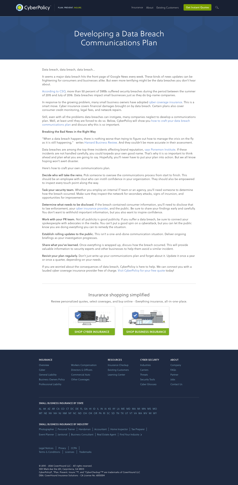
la (118, 408)
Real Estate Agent (106, 434)
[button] (138, 9)
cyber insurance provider (92, 208)
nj (60, 413)
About (149, 7)
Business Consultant (82, 434)
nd (80, 413)
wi (150, 413)
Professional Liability (50, 384)
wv (145, 413)
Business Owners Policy (52, 379)
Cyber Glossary (148, 384)
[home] (49, 7)
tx (122, 413)
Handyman (85, 429)
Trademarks (85, 452)
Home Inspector (119, 429)
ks (109, 408)
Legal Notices (46, 448)
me (123, 408)
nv (50, 413)
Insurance (137, 7)
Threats (144, 374)
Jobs (172, 379)
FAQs (173, 370)
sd (113, 413)
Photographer (46, 429)
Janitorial (62, 434)
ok (90, 413)
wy (155, 413)
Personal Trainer (66, 429)
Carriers (144, 370)
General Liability (48, 374)
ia (105, 408)
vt (131, 413)
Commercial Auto (80, 374)
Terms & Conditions (49, 452)
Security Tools (147, 379)
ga (85, 408)
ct (67, 408)
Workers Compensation (84, 365)
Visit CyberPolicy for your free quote (141, 270)
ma (134, 408)
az (49, 408)
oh (85, 413)
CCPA (74, 448)
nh (55, 413)
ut (126, 413)
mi (138, 408)
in (101, 408)
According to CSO (54, 91)
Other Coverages (80, 379)
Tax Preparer (138, 429)
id (94, 408)
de (77, 408)
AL (40, 408)
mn (144, 408)
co (63, 408)
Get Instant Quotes (197, 7)
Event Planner (46, 434)
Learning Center (116, 374)
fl (81, 408)
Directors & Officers (81, 370)
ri (104, 413)
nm (65, 413)
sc (108, 413)
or (95, 413)
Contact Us (176, 384)
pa (100, 413)
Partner (174, 374)
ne (45, 413)
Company (175, 365)
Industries (145, 365)
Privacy (62, 448)
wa (140, 413)
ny (69, 413)
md (128, 408)
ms (149, 408)
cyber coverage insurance (165, 102)
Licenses (69, 452)
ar (53, 408)
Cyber (42, 370)
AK (44, 408)
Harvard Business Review (100, 142)
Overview (44, 365)
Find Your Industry (129, 434)
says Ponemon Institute (160, 149)
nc (74, 413)
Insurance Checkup (118, 365)
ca (57, 408)
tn (117, 413)
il (98, 408)
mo (155, 408)
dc (72, 408)
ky (114, 408)
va (135, 413)
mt (40, 413)
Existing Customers (167, 7)
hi (90, 408)
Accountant (100, 429)
